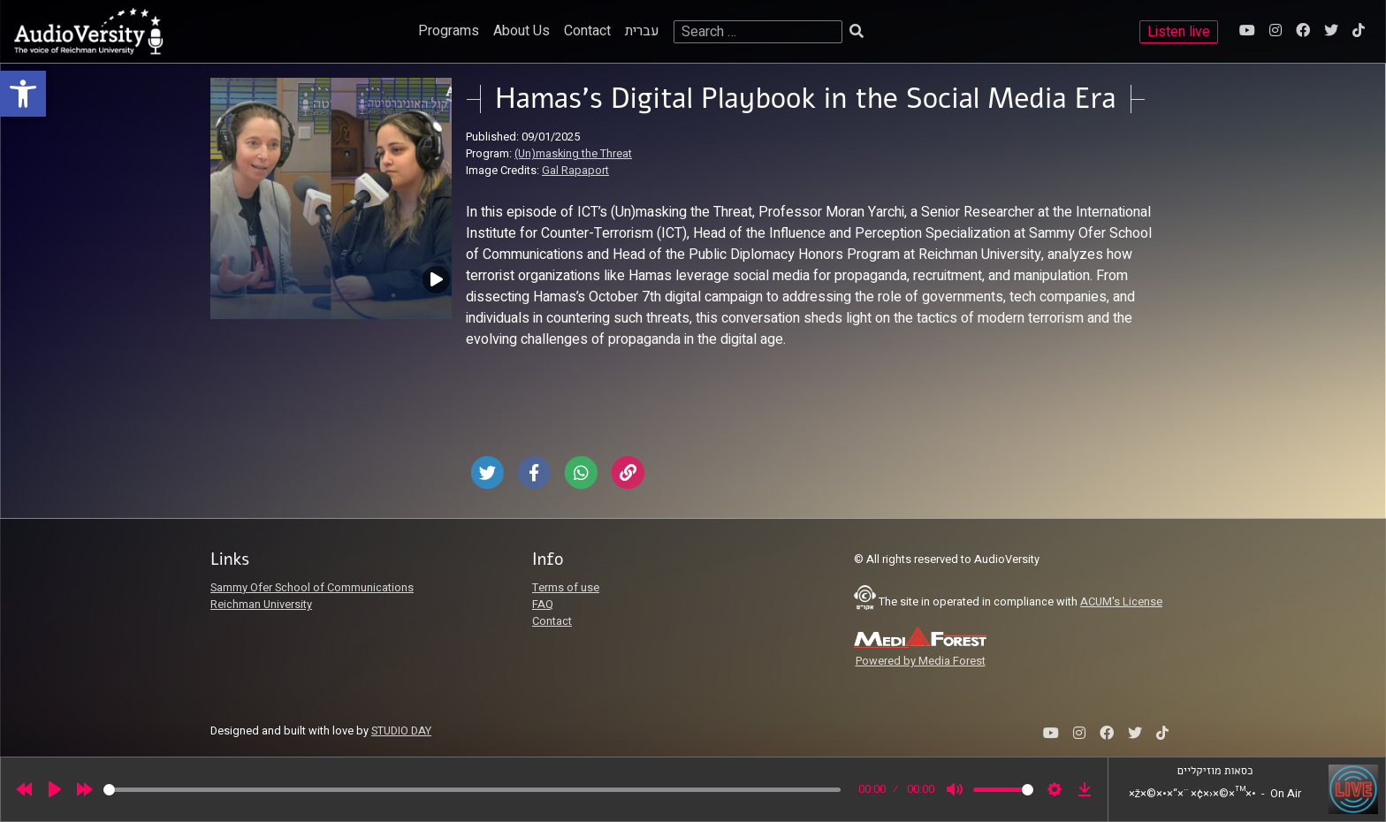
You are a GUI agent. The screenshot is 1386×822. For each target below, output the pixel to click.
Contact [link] (587, 31)
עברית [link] (642, 31)
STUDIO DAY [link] (401, 731)
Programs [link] (448, 31)
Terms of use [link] (565, 588)
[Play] (55, 789)
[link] (23, 94)
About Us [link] (521, 31)
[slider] (472, 789)
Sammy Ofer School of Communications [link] (312, 588)
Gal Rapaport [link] (575, 171)
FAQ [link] (542, 605)
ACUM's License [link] (1121, 602)
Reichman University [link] (261, 605)
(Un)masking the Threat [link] (573, 154)
